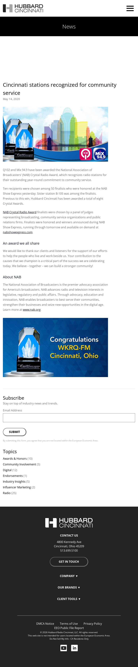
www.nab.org (32, 310)
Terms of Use (69, 624)
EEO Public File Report (69, 628)
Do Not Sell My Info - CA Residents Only (69, 638)
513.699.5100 (69, 550)
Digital (10, 470)
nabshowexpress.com (18, 232)
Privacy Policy (93, 624)
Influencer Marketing (19, 487)
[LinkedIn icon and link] (74, 648)
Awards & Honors (18, 459)
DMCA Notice (45, 624)
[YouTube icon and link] (65, 648)
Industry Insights (16, 481)
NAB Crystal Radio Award (19, 212)
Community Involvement (21, 464)
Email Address (12, 410)
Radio (9, 493)
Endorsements (15, 476)
